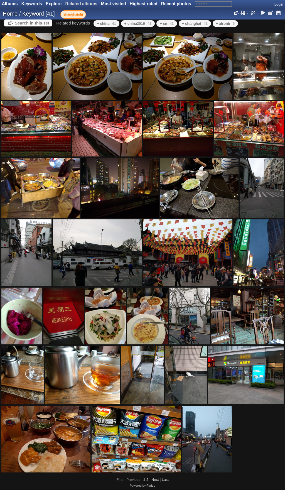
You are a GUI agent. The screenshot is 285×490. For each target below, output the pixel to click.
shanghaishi (73, 14)
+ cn (167, 23)
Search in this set (32, 23)
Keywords (31, 3)
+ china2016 (138, 23)
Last (165, 479)
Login (278, 4)
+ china (106, 23)
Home (10, 14)
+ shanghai (195, 23)
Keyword (33, 14)
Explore (54, 3)
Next (155, 479)
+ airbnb (225, 23)
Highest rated (144, 3)
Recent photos (176, 3)
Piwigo (150, 485)
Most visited (113, 3)
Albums (10, 3)
